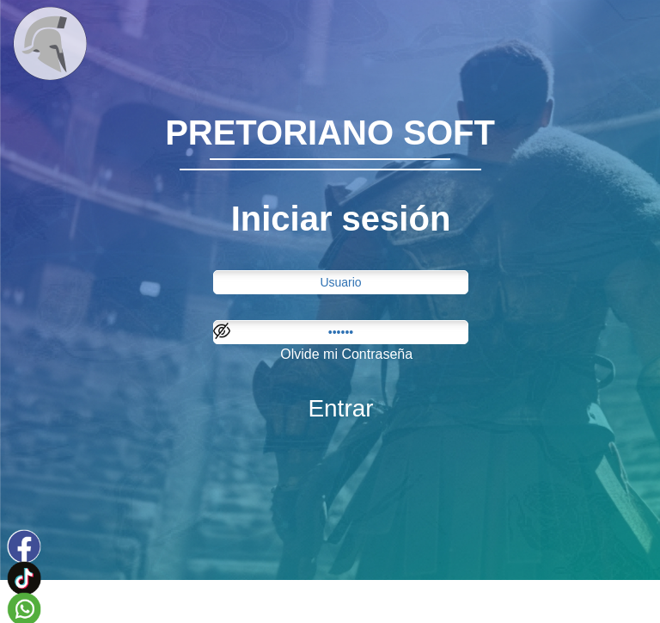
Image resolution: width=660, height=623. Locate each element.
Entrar (340, 408)
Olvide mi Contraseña (346, 354)
